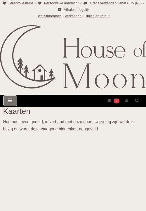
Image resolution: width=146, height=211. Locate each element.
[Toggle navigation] (10, 100)
